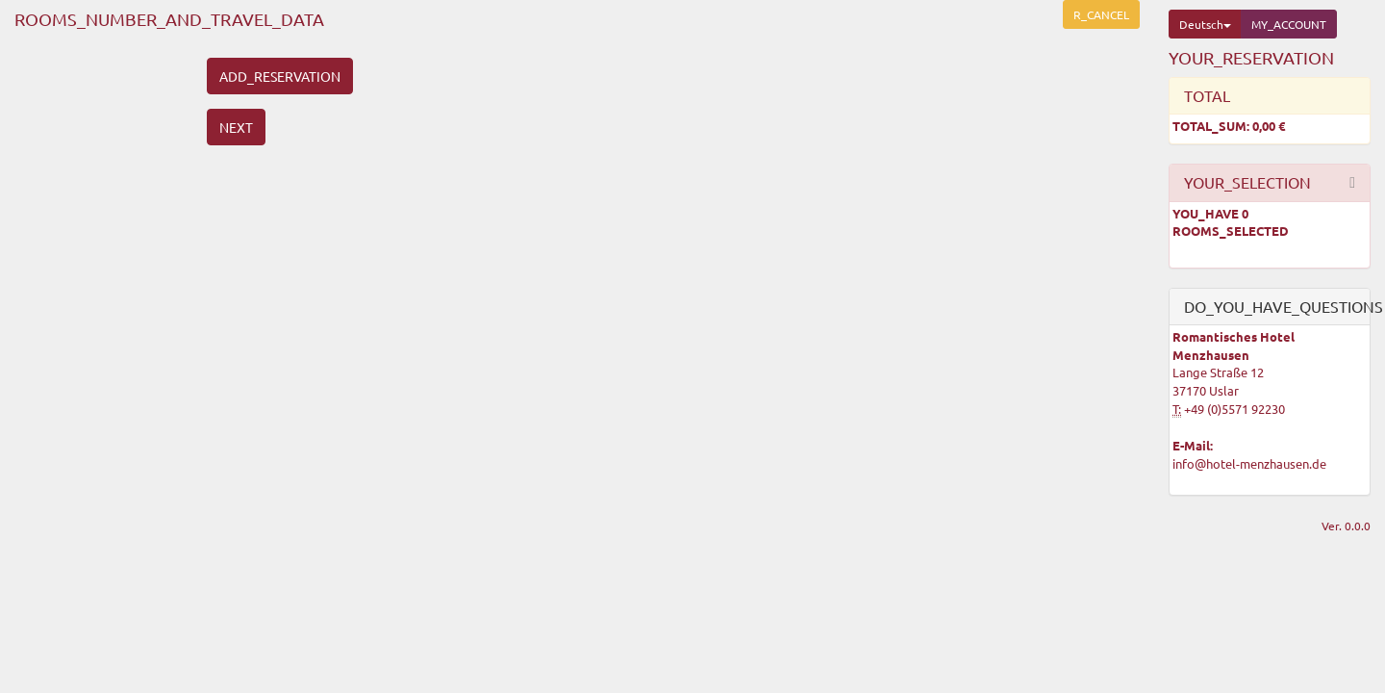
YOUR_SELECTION (1247, 182)
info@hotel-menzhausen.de (1249, 463)
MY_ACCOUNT (1288, 24)
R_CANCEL (1101, 14)
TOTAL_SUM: (1228, 125)
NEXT (236, 127)
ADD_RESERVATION (279, 76)
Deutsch (1205, 24)
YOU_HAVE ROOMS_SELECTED (1230, 222)
